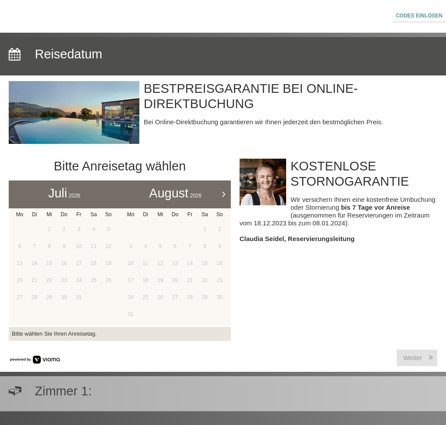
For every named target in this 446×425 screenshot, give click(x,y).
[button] (419, 16)
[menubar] (223, 16)
